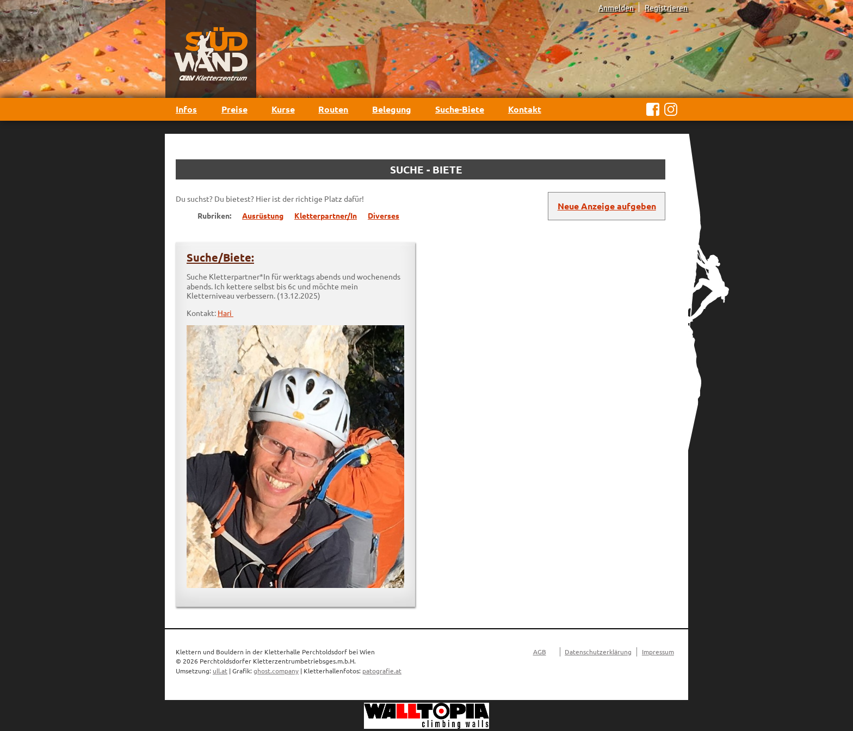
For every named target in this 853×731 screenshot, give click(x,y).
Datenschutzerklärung (598, 651)
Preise (234, 109)
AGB (539, 651)
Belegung (391, 109)
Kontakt (524, 109)
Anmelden (616, 7)
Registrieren (666, 7)
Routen (333, 109)
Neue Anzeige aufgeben (607, 206)
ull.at (220, 670)
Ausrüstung (262, 215)
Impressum (658, 651)
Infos (186, 109)
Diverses (383, 215)
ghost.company (276, 670)
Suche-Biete (459, 109)
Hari (225, 313)
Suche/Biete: (220, 257)
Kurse (283, 109)
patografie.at (381, 670)
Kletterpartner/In (325, 215)
